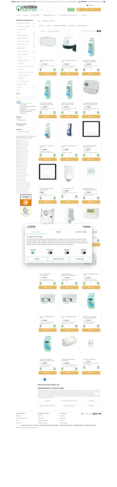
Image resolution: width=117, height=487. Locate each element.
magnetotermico (79, 425)
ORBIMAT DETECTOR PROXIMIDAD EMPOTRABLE (90, 189)
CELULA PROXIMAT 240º (67, 188)
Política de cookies (42, 423)
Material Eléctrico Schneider (23, 23)
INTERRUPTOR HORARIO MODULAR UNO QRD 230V (46, 103)
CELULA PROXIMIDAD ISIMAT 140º (68, 317)
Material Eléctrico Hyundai (23, 41)
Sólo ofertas (20, 125)
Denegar (37, 259)
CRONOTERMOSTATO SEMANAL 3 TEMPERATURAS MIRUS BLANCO (68, 274)
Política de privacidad (43, 420)
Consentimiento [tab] (36, 232)
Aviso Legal (41, 418)
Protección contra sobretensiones (21, 47)
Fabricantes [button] (72, 25)
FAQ (17, 420)
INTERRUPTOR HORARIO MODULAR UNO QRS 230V (89, 61)
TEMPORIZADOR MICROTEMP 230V (90, 274)
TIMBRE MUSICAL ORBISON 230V (47, 61)
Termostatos (21, 78)
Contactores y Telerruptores (69, 15)
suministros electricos (66, 425)
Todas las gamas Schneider (23, 26)
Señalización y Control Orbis (23, 60)
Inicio (19, 15)
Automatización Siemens (22, 51)
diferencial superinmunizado (49, 425)
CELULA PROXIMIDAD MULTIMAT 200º (45, 274)
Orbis (19, 118)
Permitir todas (80, 259)
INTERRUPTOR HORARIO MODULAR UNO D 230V (67, 103)
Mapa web (18, 423)
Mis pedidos (63, 418)
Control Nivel (21, 63)
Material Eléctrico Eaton (22, 35)
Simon (18, 32)
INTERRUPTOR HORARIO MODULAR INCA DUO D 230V (47, 360)
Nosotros (18, 415)
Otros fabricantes (22, 120)
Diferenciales (36, 15)
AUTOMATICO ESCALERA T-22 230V (47, 146)
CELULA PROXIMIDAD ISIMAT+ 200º (47, 317)
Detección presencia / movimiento (26, 66)
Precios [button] (49, 25)
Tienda (26, 15)
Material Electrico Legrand (23, 44)
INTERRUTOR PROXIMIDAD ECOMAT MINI (68, 360)
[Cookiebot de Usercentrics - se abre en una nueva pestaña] (83, 227)
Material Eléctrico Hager (22, 38)
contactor (36, 425)
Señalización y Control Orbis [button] (60, 25)
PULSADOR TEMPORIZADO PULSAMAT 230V (90, 146)
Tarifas (84, 15)
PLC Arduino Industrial (22, 84)
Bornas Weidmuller (21, 29)
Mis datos (62, 420)
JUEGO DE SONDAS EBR (89, 359)
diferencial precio (90, 425)
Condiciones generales (22, 418)
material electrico (26, 425)
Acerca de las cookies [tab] (81, 232)
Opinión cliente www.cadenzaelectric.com (26, 427)
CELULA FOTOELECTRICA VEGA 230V (69, 61)
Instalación (19, 87)
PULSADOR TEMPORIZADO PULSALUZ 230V (46, 189)
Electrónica (19, 57)
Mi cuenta (90, 5)
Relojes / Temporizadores (24, 75)
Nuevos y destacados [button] (82, 25)
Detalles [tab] (58, 232)
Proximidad (20, 69)
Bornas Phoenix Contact (22, 54)
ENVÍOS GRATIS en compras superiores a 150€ (24, 1)
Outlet (18, 90)
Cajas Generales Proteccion (23, 81)
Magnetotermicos (50, 15)
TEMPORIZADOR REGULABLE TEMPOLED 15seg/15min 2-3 (90, 103)
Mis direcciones (64, 423)
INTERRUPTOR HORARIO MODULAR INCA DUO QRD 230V (90, 317)
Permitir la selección (58, 259)
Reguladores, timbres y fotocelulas (26, 72)
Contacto (40, 415)
